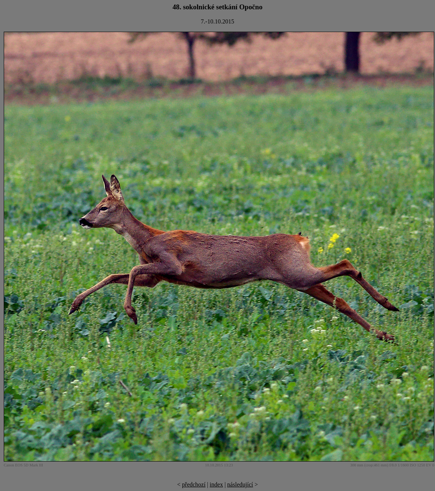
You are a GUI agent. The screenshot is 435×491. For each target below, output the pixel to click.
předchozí (194, 484)
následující (240, 484)
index (216, 484)
